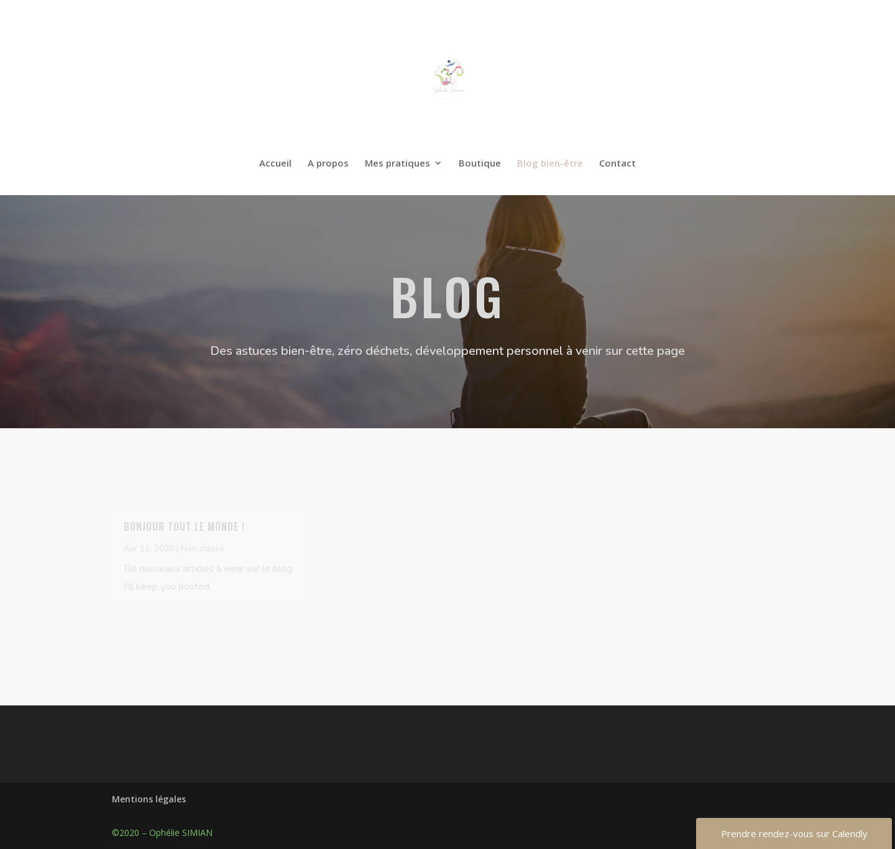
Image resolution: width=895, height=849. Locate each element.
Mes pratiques (397, 163)
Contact (617, 163)
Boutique (480, 163)
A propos (328, 163)
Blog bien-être (550, 163)
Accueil (275, 163)
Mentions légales (149, 799)
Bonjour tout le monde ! (184, 526)
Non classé (202, 548)
